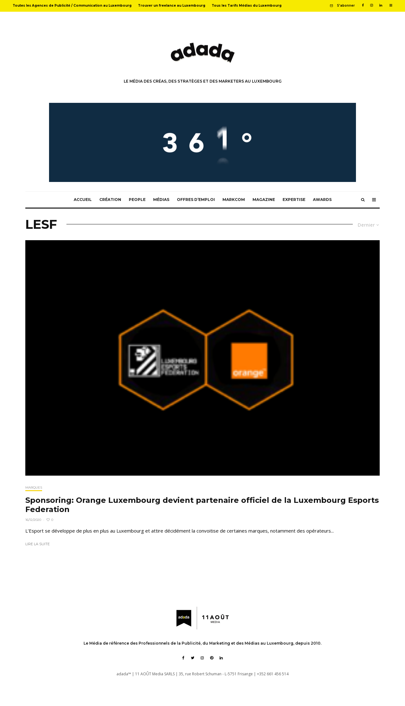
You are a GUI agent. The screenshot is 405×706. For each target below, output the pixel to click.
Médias (161, 199)
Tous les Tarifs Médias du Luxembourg (247, 5)
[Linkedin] (380, 5)
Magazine (263, 199)
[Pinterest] (211, 658)
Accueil (83, 199)
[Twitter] (192, 658)
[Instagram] (371, 5)
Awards (322, 199)
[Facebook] (363, 5)
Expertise (294, 199)
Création (110, 199)
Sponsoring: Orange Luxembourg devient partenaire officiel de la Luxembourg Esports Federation (202, 505)
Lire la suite (37, 544)
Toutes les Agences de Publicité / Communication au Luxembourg (72, 5)
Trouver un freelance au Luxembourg (171, 5)
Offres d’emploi (196, 199)
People (137, 199)
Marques (33, 487)
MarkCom (233, 199)
